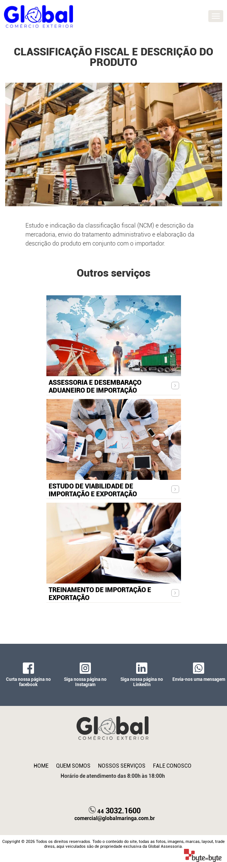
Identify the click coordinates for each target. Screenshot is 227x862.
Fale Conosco (172, 766)
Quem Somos (73, 766)
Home (41, 766)
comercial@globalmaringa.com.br (114, 818)
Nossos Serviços (121, 766)
